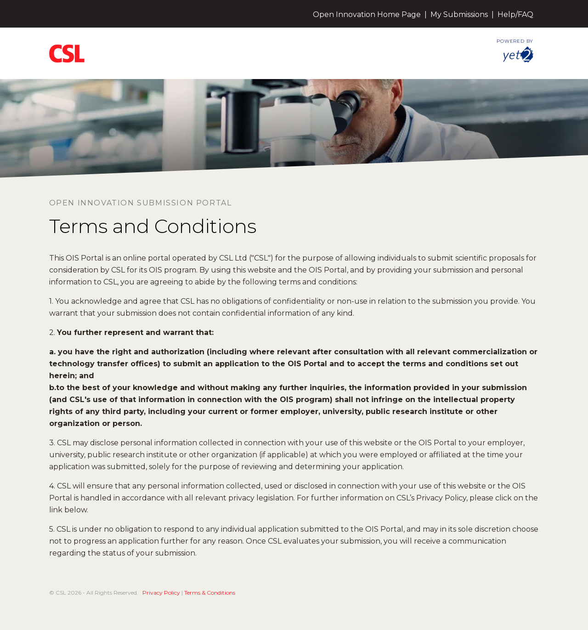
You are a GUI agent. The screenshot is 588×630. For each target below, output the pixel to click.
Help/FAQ (515, 14)
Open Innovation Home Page (367, 14)
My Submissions (459, 14)
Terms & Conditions (209, 592)
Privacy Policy (161, 592)
